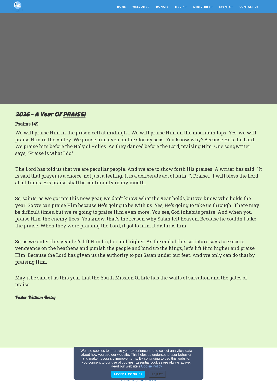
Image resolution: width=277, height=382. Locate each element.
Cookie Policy (151, 366)
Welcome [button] (141, 7)
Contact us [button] (249, 7)
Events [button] (226, 7)
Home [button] (121, 7)
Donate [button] (162, 7)
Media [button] (181, 7)
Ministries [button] (203, 7)
